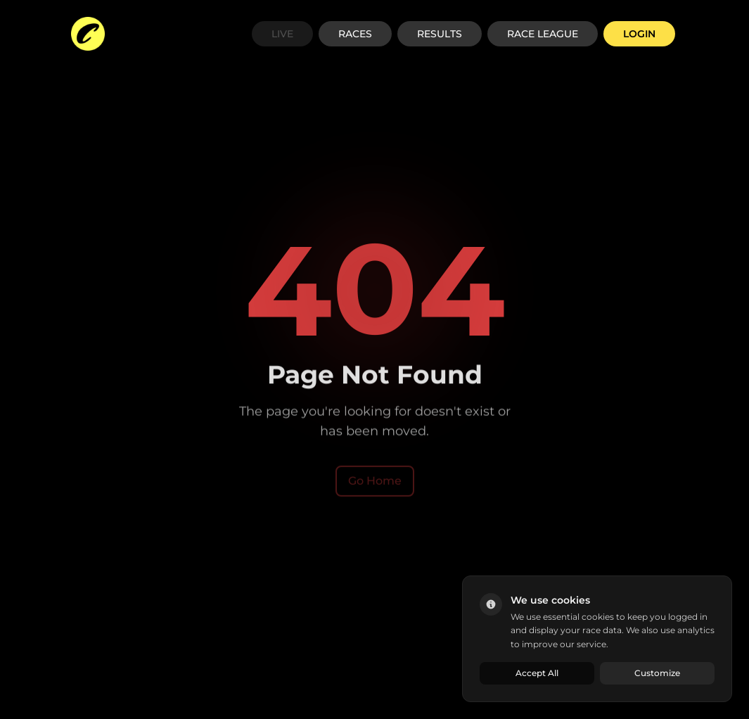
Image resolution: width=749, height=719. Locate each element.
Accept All (537, 673)
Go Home (375, 481)
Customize (657, 673)
